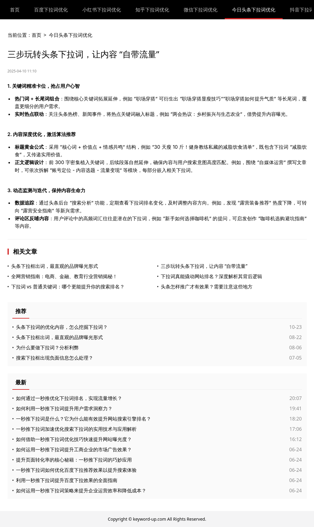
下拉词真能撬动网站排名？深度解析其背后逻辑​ (211, 276)
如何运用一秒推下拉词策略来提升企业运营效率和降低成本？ (81, 490)
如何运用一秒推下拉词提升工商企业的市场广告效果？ (74, 449)
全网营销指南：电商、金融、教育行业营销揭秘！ (64, 276)
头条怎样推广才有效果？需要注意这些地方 (206, 286)
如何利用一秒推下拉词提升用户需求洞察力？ (64, 408)
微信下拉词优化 (200, 9)
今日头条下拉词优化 (253, 9)
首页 (15, 9)
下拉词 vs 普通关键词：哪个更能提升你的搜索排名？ (68, 286)
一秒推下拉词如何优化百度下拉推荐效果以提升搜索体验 (76, 470)
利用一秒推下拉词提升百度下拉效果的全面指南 (66, 480)
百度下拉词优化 (51, 9)
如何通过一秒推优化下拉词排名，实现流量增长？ (69, 398)
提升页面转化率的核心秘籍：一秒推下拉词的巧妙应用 (74, 459)
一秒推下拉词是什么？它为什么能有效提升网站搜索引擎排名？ (83, 418)
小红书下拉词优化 (101, 9)
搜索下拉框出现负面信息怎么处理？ (54, 357)
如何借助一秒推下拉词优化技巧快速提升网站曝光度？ (74, 439)
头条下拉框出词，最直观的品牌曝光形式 (54, 266)
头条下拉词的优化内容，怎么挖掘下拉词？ (62, 327)
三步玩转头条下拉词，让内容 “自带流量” (204, 266)
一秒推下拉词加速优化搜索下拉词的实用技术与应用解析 (76, 429)
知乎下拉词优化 (152, 9)
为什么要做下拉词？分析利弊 (47, 347)
